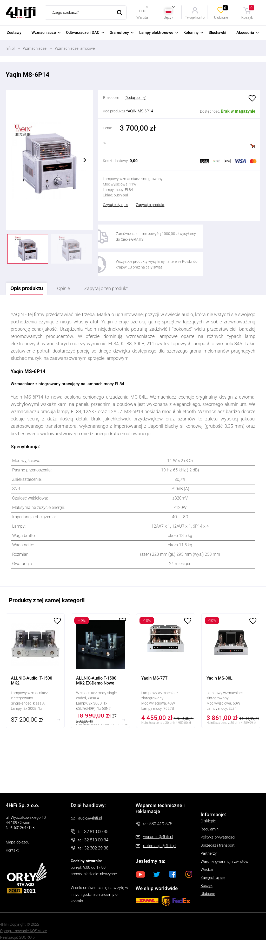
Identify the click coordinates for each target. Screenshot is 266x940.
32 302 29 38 (96, 839)
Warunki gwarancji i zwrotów (224, 853)
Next (84, 160)
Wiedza (207, 861)
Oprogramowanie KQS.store (23, 922)
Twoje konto (195, 17)
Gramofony (119, 32)
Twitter (157, 865)
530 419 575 (160, 815)
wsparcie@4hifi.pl (158, 828)
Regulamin (209, 820)
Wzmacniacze (43, 32)
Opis (28, 279)
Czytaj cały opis (115, 205)
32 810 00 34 (96, 831)
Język (168, 17)
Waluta (142, 17)
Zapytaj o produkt (150, 205)
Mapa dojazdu (17, 833)
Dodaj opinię (135, 97)
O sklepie (208, 812)
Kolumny (190, 32)
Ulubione (221, 12)
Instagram (189, 865)
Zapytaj (117, 280)
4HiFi (21, 12)
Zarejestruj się (213, 869)
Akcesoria (245, 32)
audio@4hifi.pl (90, 810)
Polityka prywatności (218, 829)
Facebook (173, 865)
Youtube (140, 865)
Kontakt (12, 841)
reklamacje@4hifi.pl (159, 837)
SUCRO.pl (27, 928)
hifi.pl (10, 48)
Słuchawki (217, 32)
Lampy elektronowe (156, 32)
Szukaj (119, 12)
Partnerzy (209, 845)
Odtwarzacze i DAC (82, 32)
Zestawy (14, 32)
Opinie (70, 280)
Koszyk (248, 12)
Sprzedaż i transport (218, 837)
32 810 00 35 (96, 823)
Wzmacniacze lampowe (75, 48)
